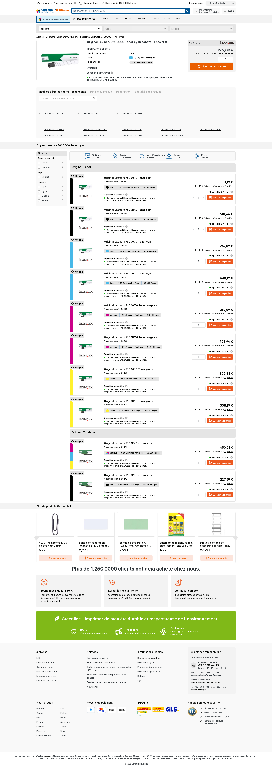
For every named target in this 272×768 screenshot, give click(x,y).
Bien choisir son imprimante (101, 662)
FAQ (38, 658)
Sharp (63, 735)
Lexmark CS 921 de (53, 113)
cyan (44, 191)
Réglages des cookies (149, 658)
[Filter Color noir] (39, 187)
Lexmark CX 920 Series (95, 129)
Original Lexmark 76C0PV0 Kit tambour (128, 443)
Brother (40, 708)
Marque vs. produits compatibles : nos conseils (106, 676)
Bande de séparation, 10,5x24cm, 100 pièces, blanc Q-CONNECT (93, 544)
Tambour (46, 167)
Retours (141, 676)
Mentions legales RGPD (149, 671)
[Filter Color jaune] (39, 200)
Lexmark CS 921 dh (92, 113)
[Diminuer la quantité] (220, 59)
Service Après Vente (97, 658)
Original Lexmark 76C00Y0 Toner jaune (128, 369)
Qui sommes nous (45, 662)
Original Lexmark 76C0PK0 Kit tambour (128, 475)
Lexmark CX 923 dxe (54, 135)
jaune (45, 200)
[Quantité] (225, 59)
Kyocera (40, 731)
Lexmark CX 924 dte (93, 135)
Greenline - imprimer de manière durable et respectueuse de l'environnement (139, 618)
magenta (46, 196)
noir (44, 186)
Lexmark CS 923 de (132, 113)
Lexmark (40, 726)
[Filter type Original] (39, 177)
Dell (38, 717)
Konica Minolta (43, 735)
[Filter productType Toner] (39, 163)
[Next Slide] (235, 538)
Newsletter (92, 686)
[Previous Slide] (36, 538)
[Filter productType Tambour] (39, 167)
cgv (139, 680)
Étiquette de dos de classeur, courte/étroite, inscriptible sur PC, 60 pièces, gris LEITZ (215, 544)
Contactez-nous (44, 667)
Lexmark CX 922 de (171, 129)
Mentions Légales (146, 662)
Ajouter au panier (211, 66)
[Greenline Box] (136, 625)
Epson (39, 722)
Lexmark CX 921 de (132, 129)
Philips (63, 713)
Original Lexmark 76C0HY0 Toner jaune (128, 401)
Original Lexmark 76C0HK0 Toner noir (127, 209)
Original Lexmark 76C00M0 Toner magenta (130, 305)
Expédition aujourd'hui (100, 72)
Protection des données (149, 667)
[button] (84, 19)
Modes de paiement (46, 676)
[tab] (62, 91)
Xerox (63, 726)
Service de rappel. (198, 690)
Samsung (65, 722)
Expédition (229, 53)
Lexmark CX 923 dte (210, 129)
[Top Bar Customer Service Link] (196, 3)
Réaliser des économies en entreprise (106, 682)
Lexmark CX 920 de (54, 129)
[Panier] (229, 11)
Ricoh (63, 717)
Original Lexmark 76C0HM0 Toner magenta (130, 337)
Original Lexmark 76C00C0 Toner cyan (128, 241)
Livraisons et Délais (46, 680)
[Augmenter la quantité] (230, 59)
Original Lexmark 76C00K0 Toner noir (127, 177)
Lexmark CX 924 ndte (172, 135)
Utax (62, 731)
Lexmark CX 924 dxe (132, 135)
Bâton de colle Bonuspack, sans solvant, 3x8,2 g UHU (176, 544)
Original (45, 177)
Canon (39, 713)
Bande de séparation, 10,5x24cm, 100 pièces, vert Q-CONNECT (134, 544)
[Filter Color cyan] (39, 191)
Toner (45, 162)
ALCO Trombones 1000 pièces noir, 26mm (53, 544)
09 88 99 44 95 (208, 665)
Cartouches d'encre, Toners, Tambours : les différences (109, 668)
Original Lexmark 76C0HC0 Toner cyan (128, 273)
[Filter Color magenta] (39, 196)
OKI (62, 708)
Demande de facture (47, 671)
